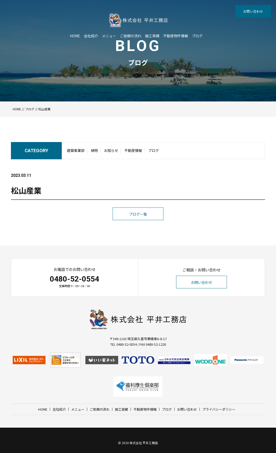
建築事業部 (76, 150)
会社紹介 (91, 35)
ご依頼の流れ (130, 35)
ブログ (197, 35)
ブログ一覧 (138, 214)
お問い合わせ (253, 11)
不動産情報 (133, 150)
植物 (94, 150)
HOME (75, 35)
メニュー (109, 35)
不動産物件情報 (175, 35)
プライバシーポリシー (218, 409)
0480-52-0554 (74, 278)
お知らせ (111, 150)
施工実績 (152, 35)
